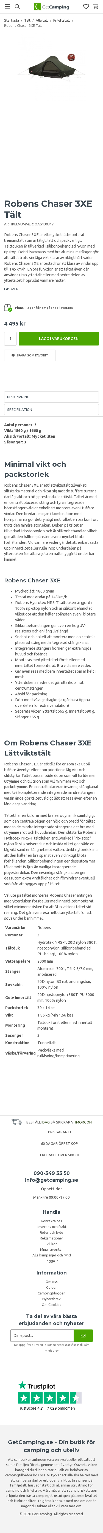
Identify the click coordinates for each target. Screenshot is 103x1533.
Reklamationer (51, 1238)
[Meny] (7, 6)
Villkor (51, 1244)
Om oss (52, 1282)
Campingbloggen (51, 1293)
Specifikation (19, 409)
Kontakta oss (51, 1221)
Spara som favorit (30, 355)
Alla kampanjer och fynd (51, 1255)
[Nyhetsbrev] (83, 1335)
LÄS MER (11, 289)
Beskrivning (18, 397)
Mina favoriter (51, 1249)
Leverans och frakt (51, 1227)
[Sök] (17, 6)
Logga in (52, 1261)
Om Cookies (51, 1304)
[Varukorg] (95, 6)
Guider (51, 1287)
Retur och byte (51, 1232)
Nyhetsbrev (51, 1299)
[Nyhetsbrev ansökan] (42, 1335)
